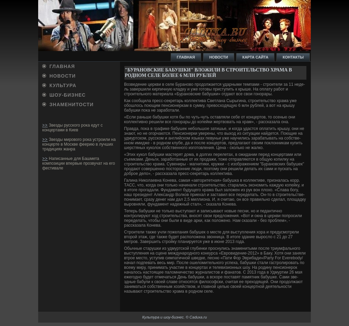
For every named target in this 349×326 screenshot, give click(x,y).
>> (45, 125)
